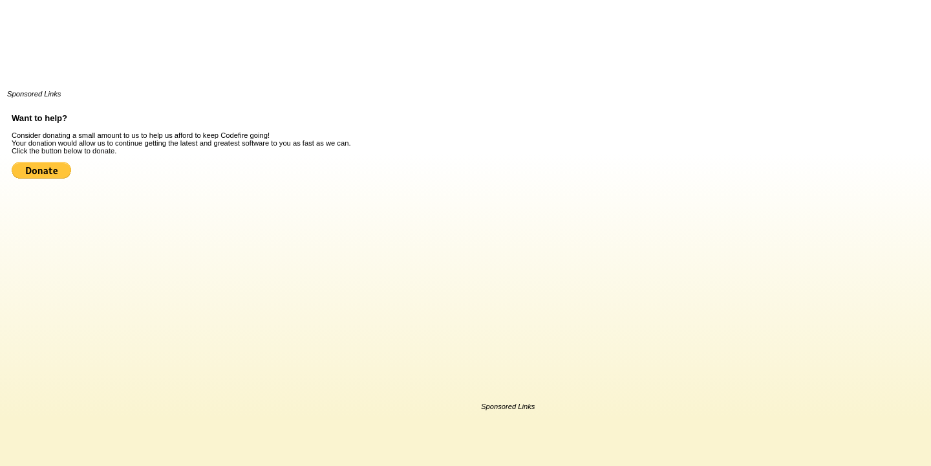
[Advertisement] (242, 52)
